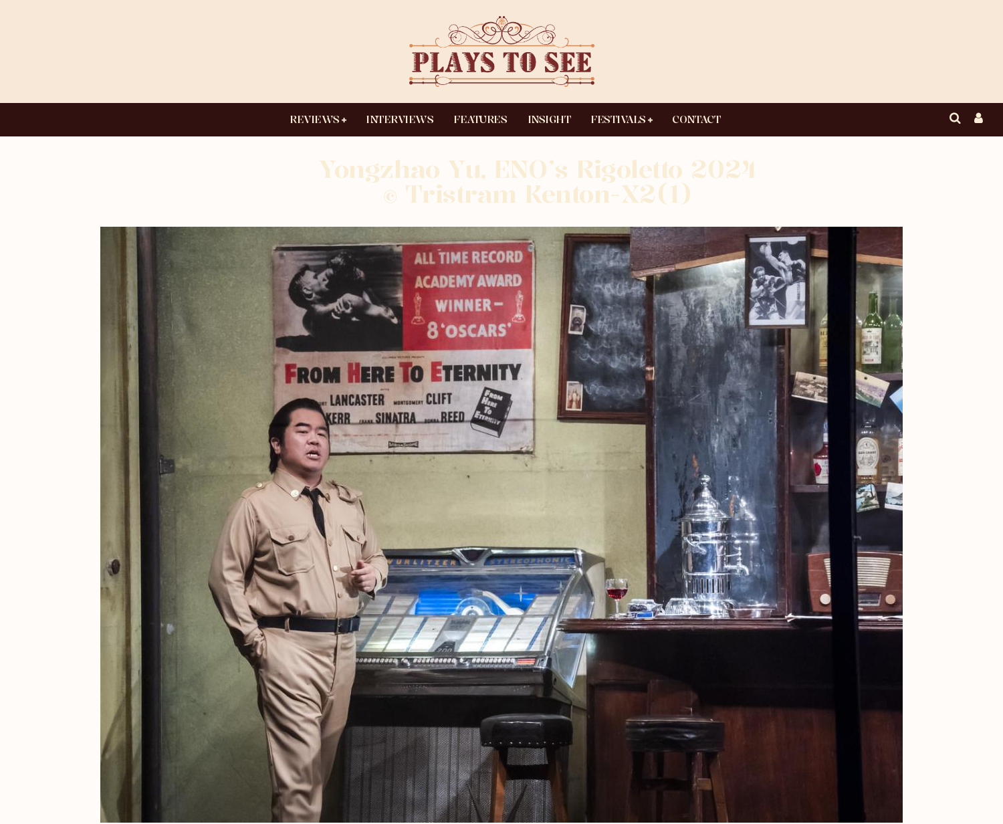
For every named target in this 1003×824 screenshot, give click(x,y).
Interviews (399, 119)
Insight (549, 119)
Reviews (315, 119)
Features (480, 119)
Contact (696, 119)
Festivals (618, 119)
